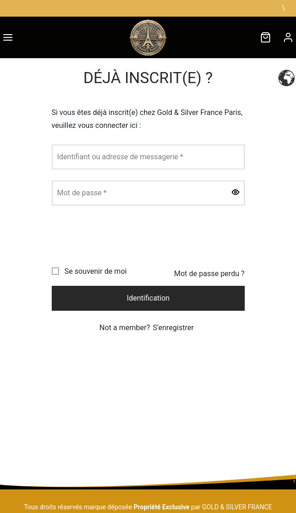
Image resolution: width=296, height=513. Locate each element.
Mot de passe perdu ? (209, 273)
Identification (148, 298)
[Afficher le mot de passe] (235, 193)
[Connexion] (288, 37)
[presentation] (122, 235)
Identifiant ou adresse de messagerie (120, 156)
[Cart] (265, 37)
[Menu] (7, 37)
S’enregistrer (173, 327)
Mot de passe (82, 192)
